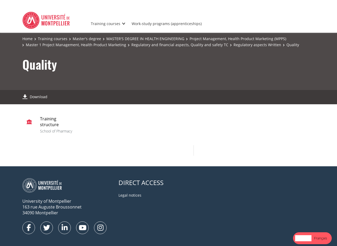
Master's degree (87, 38)
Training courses (105, 23)
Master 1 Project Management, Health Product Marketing (76, 44)
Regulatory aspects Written (257, 44)
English (303, 238)
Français (320, 238)
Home (27, 38)
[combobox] (303, 238)
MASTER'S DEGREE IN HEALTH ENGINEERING (145, 38)
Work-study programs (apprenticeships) (167, 23)
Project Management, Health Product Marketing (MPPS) (238, 38)
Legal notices (129, 195)
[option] (320, 238)
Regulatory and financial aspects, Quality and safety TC (179, 44)
